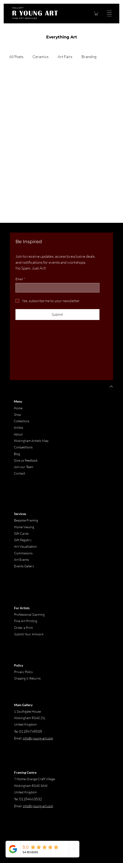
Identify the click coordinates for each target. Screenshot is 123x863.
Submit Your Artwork (29, 634)
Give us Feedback (26, 460)
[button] (96, 13)
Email (20, 279)
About (18, 434)
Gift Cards (21, 533)
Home (18, 408)
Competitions (23, 447)
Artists (18, 427)
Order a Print (23, 628)
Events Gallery (24, 566)
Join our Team (23, 467)
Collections (21, 421)
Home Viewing (24, 527)
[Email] (56, 287)
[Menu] (109, 13)
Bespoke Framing (26, 520)
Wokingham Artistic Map (31, 441)
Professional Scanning (29, 614)
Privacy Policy (23, 672)
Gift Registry (23, 540)
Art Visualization (25, 546)
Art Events (21, 560)
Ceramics (40, 56)
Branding (89, 56)
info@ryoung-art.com (38, 806)
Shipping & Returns (27, 678)
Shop (17, 414)
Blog (17, 454)
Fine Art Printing (25, 621)
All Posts (16, 56)
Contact (19, 473)
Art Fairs (65, 56)
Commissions (23, 553)
